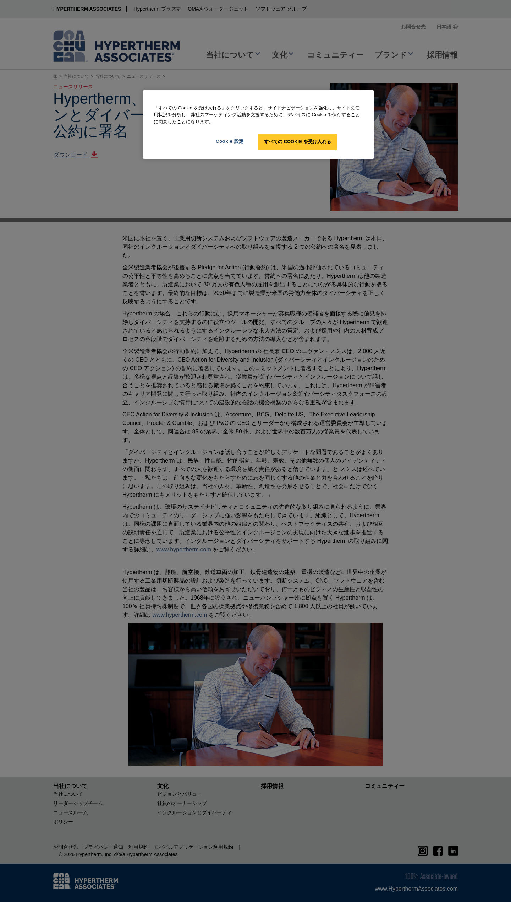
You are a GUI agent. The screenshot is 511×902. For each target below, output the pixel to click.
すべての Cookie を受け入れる (297, 141)
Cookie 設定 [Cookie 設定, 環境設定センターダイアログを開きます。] (230, 141)
